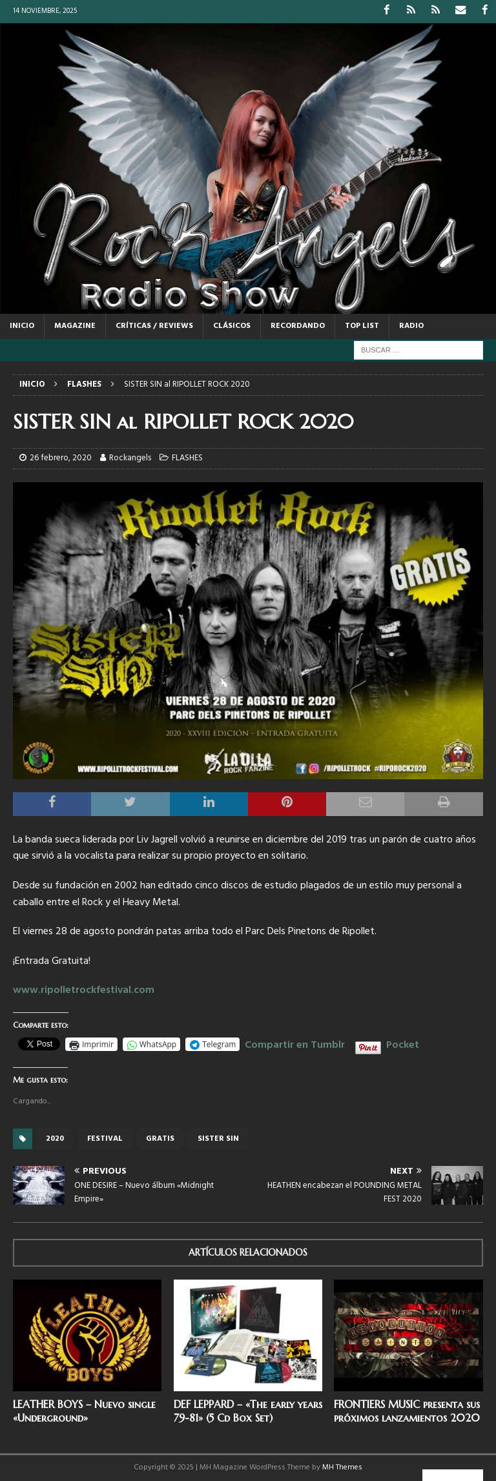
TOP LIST (362, 325)
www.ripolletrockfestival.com (83, 990)
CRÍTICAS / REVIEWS (154, 325)
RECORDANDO (298, 325)
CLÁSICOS (232, 325)
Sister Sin (218, 1138)
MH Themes (342, 1467)
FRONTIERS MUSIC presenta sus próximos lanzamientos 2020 (407, 1410)
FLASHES (187, 458)
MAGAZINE (75, 325)
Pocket (402, 1045)
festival (105, 1138)
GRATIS (160, 1138)
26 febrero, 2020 (61, 458)
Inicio (22, 325)
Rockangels (130, 458)
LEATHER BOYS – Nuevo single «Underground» (84, 1410)
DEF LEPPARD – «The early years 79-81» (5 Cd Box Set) (248, 1410)
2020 (55, 1138)
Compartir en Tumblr (295, 1043)
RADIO (411, 325)
